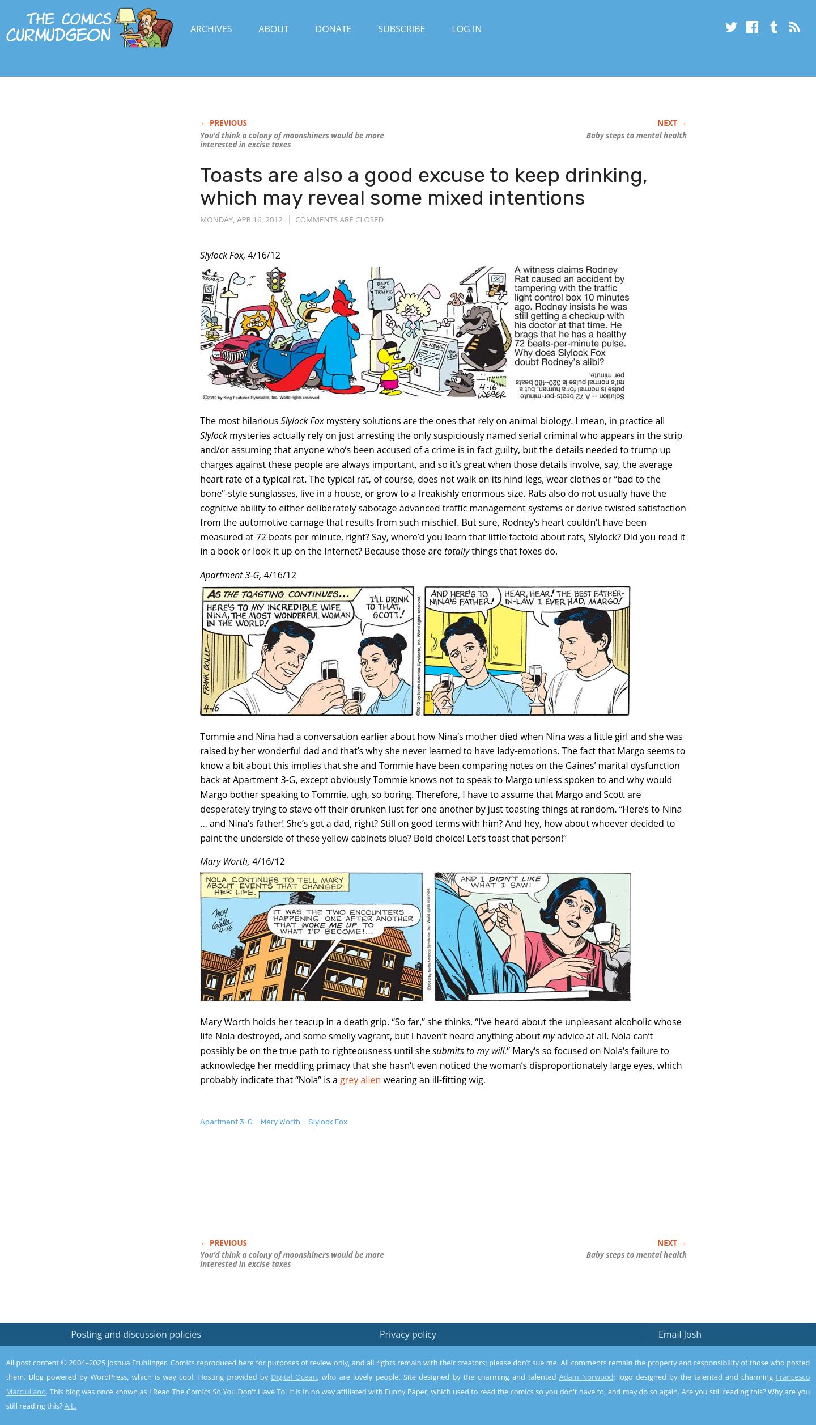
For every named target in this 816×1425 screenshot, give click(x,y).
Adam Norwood (586, 1377)
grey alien (360, 1079)
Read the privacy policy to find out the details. (715, 1354)
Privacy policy (408, 1334)
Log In (467, 29)
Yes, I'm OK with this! (720, 1383)
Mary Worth (280, 1122)
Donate (334, 29)
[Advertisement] (406, 1194)
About (273, 29)
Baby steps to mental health (636, 135)
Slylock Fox (327, 1122)
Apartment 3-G (226, 1122)
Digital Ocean (294, 1377)
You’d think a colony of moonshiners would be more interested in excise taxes (292, 140)
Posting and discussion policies (136, 1334)
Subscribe (401, 29)
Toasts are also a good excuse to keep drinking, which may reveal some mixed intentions (424, 186)
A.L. (71, 1406)
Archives (211, 29)
